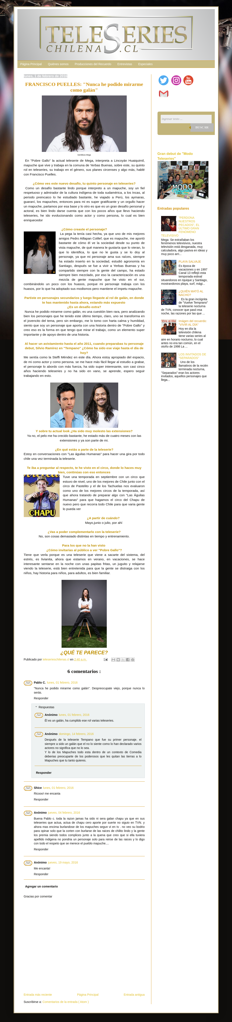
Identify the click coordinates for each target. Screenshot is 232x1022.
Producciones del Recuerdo (93, 64)
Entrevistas (124, 64)
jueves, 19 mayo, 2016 (63, 862)
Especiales (145, 64)
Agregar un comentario (41, 886)
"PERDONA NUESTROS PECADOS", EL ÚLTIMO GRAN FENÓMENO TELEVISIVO (180, 226)
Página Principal (31, 64)
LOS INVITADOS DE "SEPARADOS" (192, 356)
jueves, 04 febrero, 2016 (64, 812)
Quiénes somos (58, 64)
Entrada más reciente (38, 994)
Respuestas (46, 707)
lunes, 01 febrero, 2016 (62, 682)
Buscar (202, 127)
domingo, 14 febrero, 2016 (76, 734)
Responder (41, 698)
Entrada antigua (134, 994)
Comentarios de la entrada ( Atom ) (65, 1002)
